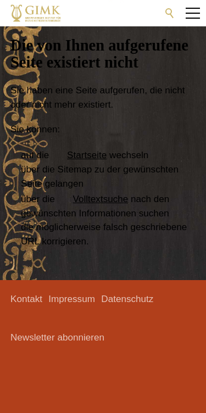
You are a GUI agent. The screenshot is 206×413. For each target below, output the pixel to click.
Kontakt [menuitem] (26, 299)
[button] (105, 13)
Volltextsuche (101, 199)
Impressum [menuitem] (71, 299)
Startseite (87, 155)
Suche (170, 13)
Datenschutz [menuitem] (127, 299)
